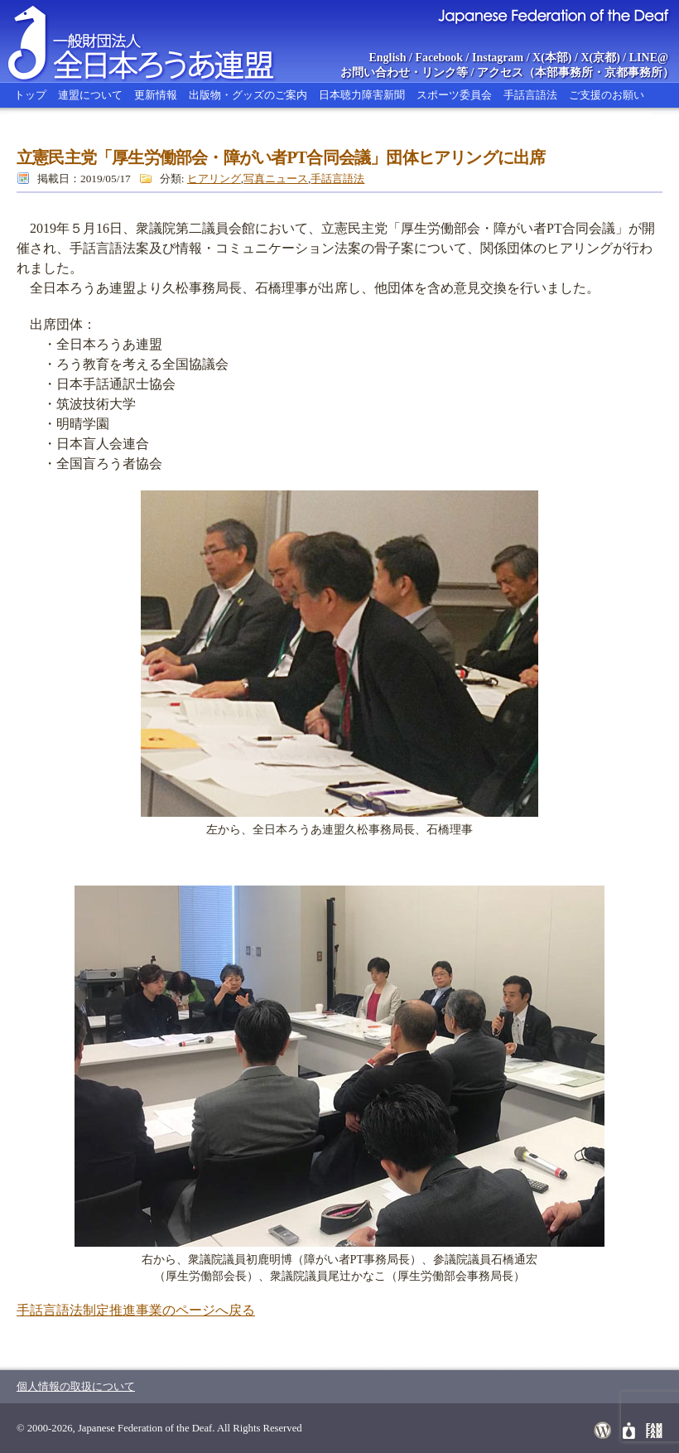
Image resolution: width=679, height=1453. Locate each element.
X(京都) (599, 57)
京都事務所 (633, 72)
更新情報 (155, 95)
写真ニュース (275, 178)
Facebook (440, 57)
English (387, 57)
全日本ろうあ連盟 (156, 41)
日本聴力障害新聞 (362, 95)
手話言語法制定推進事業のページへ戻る (136, 1310)
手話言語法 (530, 95)
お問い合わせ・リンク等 (404, 72)
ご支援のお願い (606, 95)
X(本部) (551, 57)
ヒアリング (214, 178)
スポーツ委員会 (454, 95)
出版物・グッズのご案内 (248, 95)
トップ (30, 95)
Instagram (497, 57)
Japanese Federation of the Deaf (553, 15)
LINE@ (648, 57)
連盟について (90, 95)
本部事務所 (564, 72)
